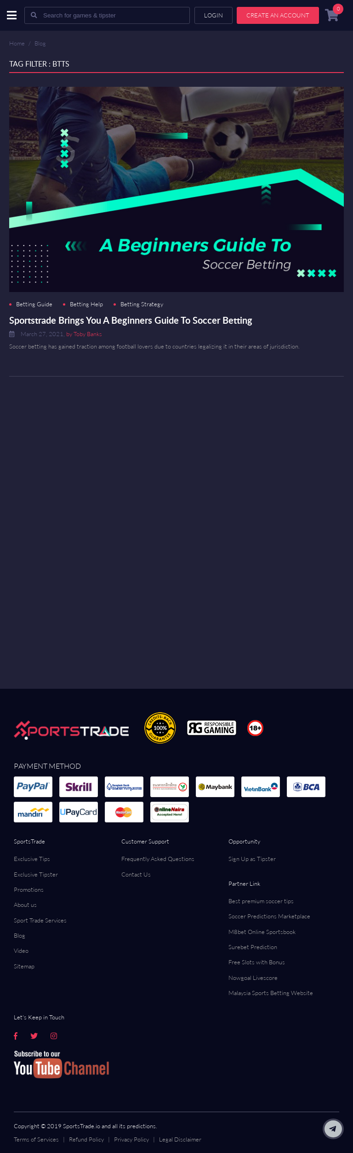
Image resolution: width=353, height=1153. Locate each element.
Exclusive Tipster (36, 874)
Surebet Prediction (252, 947)
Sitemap (24, 966)
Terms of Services (36, 1139)
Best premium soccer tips (261, 901)
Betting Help (86, 304)
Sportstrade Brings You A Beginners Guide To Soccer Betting (130, 320)
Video (21, 950)
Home (17, 43)
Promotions (29, 889)
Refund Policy (86, 1139)
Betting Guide (34, 304)
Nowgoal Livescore (253, 977)
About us (25, 904)
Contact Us (136, 874)
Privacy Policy (131, 1139)
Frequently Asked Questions (157, 858)
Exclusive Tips (32, 858)
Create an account (277, 15)
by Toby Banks (84, 333)
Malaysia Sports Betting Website (270, 992)
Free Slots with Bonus (256, 962)
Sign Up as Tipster (252, 858)
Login (213, 15)
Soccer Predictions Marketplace (269, 916)
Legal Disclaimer (180, 1139)
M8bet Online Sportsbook (262, 931)
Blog (40, 43)
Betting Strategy (141, 304)
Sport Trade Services (40, 920)
